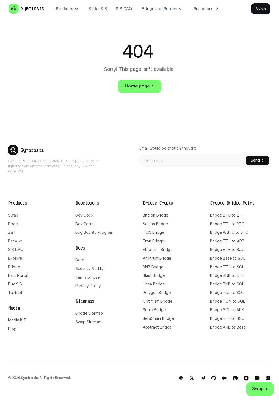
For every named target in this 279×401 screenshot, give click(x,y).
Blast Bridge (154, 275)
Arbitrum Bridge (157, 258)
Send (257, 160)
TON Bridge (153, 232)
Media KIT (17, 320)
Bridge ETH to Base (227, 249)
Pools (13, 223)
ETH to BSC (234, 318)
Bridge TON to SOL (227, 301)
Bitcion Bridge (155, 215)
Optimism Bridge (157, 301)
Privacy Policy (88, 285)
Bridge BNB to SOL (227, 284)
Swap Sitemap (88, 322)
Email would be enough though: (168, 148)
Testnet (15, 292)
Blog (12, 328)
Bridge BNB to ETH (227, 275)
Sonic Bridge (154, 309)
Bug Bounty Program (94, 232)
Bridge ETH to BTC (227, 223)
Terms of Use (87, 277)
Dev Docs (84, 215)
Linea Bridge (154, 284)
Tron (147, 241)
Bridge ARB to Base (227, 327)
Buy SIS (15, 284)
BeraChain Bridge (158, 318)
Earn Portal (18, 275)
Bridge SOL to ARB (227, 309)
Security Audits (89, 268)
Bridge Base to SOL (227, 258)
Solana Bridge (156, 223)
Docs (80, 259)
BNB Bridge (153, 267)
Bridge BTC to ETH (227, 215)
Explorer (15, 258)
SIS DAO (15, 249)
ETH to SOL (234, 267)
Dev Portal (85, 223)
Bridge (14, 267)
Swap (13, 215)
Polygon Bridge (157, 292)
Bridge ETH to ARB (227, 241)
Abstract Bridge (157, 327)
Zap (11, 232)
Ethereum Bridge (157, 249)
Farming (15, 241)
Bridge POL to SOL (227, 292)
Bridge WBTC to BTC (229, 232)
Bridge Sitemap (89, 313)
